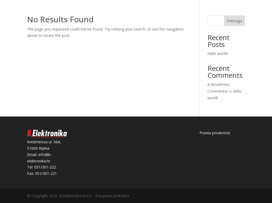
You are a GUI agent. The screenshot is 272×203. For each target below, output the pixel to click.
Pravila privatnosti (214, 132)
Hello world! (217, 53)
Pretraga (234, 20)
